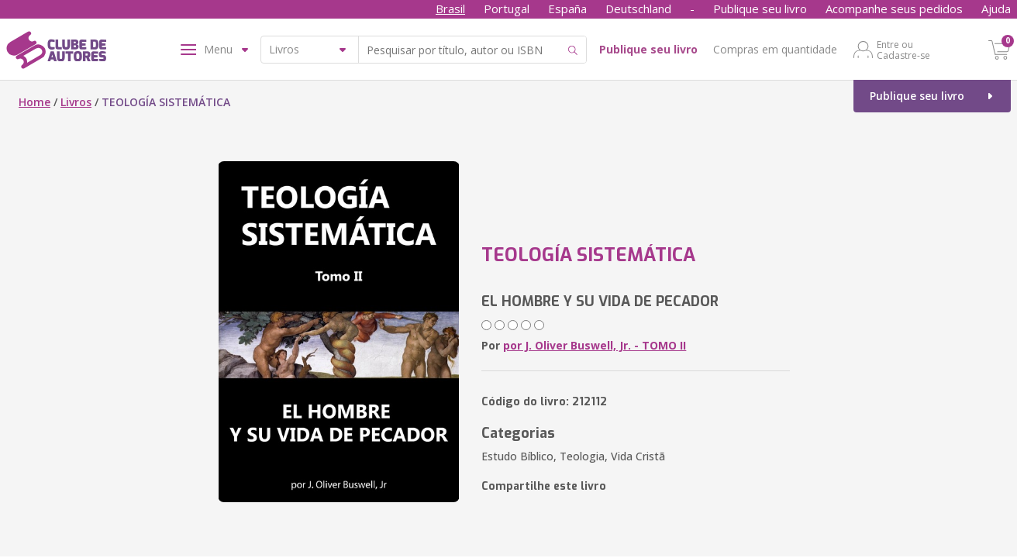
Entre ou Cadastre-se (903, 49)
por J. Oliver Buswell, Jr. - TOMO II (594, 345)
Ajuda (996, 8)
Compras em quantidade (775, 49)
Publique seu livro (760, 8)
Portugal (506, 8)
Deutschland (638, 8)
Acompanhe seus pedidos (894, 8)
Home (34, 102)
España (567, 8)
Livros (75, 102)
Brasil (450, 8)
